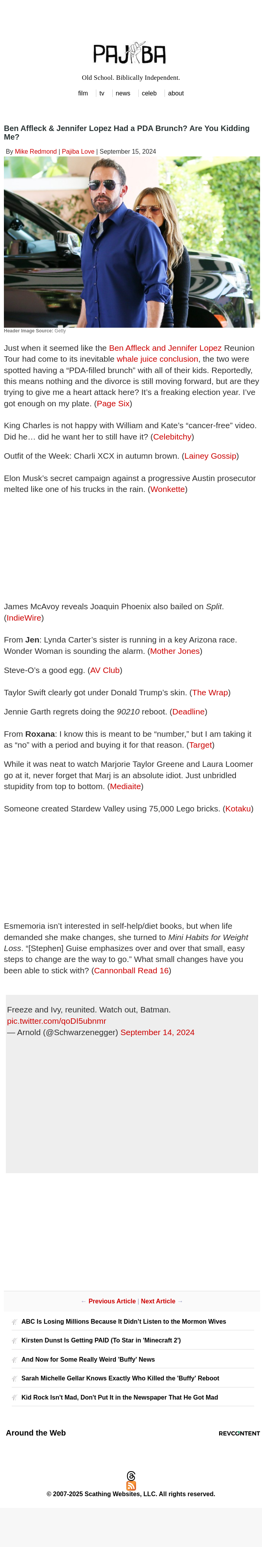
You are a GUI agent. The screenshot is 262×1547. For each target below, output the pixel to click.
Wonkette (167, 489)
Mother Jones (175, 650)
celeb (149, 93)
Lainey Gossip (210, 455)
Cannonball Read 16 (131, 970)
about (176, 93)
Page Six (113, 403)
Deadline (188, 711)
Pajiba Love (78, 151)
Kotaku (238, 808)
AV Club (104, 670)
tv (101, 93)
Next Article (158, 1301)
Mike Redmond (36, 151)
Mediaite (125, 786)
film (83, 93)
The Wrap (210, 692)
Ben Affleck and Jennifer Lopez (165, 347)
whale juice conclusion (157, 358)
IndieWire (24, 617)
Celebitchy (172, 436)
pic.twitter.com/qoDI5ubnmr (56, 1020)
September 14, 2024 (157, 1032)
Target (200, 744)
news (123, 93)
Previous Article (112, 1301)
